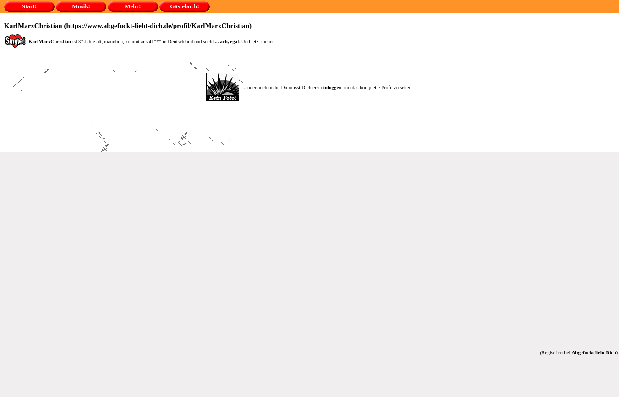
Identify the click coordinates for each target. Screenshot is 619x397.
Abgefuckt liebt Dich (593, 352)
